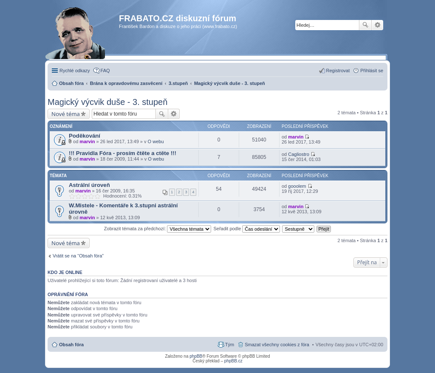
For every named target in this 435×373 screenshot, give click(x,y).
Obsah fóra (71, 344)
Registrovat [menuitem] (338, 70)
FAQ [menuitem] (105, 70)
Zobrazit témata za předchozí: (158, 228)
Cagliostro (298, 154)
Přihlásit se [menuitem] (371, 70)
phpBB (195, 356)
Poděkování (84, 136)
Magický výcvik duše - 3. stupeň (107, 102)
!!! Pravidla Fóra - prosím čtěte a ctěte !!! (122, 153)
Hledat (365, 25)
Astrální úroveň (89, 185)
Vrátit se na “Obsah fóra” (78, 255)
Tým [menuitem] (229, 344)
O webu (156, 141)
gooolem (297, 186)
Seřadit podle (246, 228)
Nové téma (65, 114)
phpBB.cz (233, 361)
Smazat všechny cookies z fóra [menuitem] (277, 344)
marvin (87, 141)
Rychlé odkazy (74, 70)
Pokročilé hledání (377, 25)
